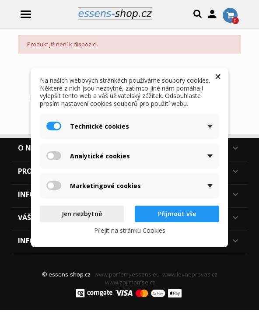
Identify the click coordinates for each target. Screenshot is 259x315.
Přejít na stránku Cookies (129, 230)
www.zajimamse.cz (130, 282)
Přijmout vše (177, 214)
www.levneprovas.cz (189, 274)
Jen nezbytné (82, 214)
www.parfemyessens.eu (127, 274)
